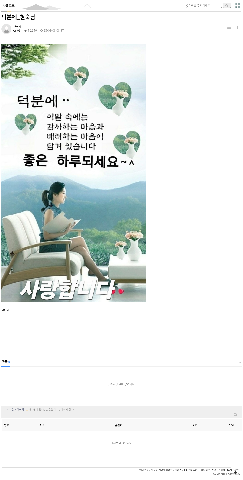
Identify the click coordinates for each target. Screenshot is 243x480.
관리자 (17, 27)
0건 (17, 30)
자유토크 (9, 5)
